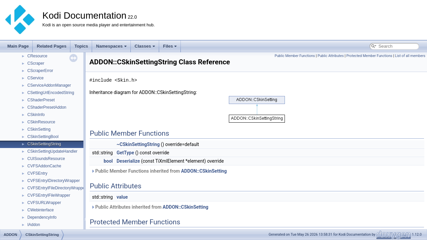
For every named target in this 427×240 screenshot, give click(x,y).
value (122, 197)
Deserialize (128, 161)
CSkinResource (41, 122)
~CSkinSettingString (138, 144)
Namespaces (111, 46)
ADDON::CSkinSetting (204, 171)
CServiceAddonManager (49, 85)
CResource (37, 56)
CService (35, 78)
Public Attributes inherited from (149, 207)
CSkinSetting (38, 129)
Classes (145, 46)
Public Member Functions (295, 56)
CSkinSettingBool (42, 136)
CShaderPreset (41, 100)
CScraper (35, 63)
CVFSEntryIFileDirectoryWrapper (56, 188)
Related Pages (51, 46)
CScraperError (40, 70)
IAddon (33, 224)
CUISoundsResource (46, 158)
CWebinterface (40, 210)
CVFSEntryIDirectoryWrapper (53, 180)
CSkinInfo (36, 114)
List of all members (410, 56)
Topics (81, 46)
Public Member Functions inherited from (159, 171)
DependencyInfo (41, 217)
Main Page (18, 46)
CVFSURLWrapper (44, 202)
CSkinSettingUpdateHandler (52, 151)
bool (108, 161)
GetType (125, 152)
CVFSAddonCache (44, 166)
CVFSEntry (37, 173)
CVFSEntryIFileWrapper (48, 195)
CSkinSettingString (44, 144)
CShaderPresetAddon (46, 107)
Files (170, 46)
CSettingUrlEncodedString (50, 92)
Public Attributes (331, 56)
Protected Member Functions (369, 56)
